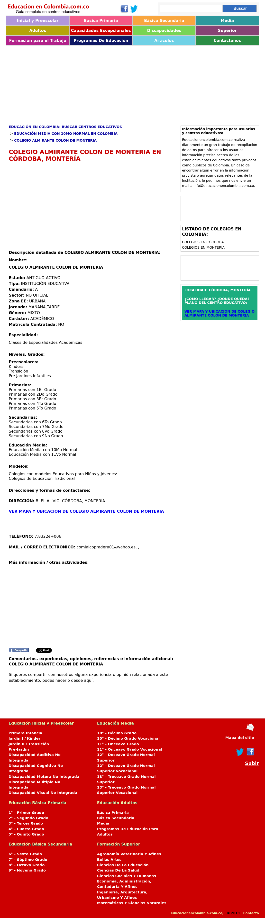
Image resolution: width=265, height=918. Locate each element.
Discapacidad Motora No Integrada (44, 776)
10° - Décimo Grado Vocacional (128, 738)
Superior (227, 30)
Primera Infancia (25, 733)
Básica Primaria (101, 20)
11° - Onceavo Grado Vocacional (129, 749)
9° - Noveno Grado (27, 870)
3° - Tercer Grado (26, 823)
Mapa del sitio (239, 738)
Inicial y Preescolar (37, 20)
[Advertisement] (132, 82)
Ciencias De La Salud (118, 870)
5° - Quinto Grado (26, 834)
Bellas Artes (109, 859)
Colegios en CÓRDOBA (203, 242)
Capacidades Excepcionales (101, 30)
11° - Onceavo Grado (118, 744)
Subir (252, 763)
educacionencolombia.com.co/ (197, 913)
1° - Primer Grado (26, 812)
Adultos (37, 30)
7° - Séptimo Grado (28, 859)
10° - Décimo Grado (117, 733)
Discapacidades (164, 30)
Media (227, 20)
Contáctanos (227, 40)
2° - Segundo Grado (28, 818)
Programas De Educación (100, 40)
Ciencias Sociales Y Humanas (126, 876)
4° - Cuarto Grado (26, 829)
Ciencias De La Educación (123, 865)
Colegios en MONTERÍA (203, 247)
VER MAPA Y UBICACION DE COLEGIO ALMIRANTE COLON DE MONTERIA (86, 511)
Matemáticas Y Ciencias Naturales (131, 903)
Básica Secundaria (164, 20)
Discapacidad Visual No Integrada (43, 793)
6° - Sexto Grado (25, 854)
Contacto (251, 913)
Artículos (164, 40)
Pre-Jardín (19, 749)
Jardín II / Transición (29, 744)
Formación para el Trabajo (37, 40)
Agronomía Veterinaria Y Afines (129, 854)
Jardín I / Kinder (24, 738)
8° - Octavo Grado (27, 865)
